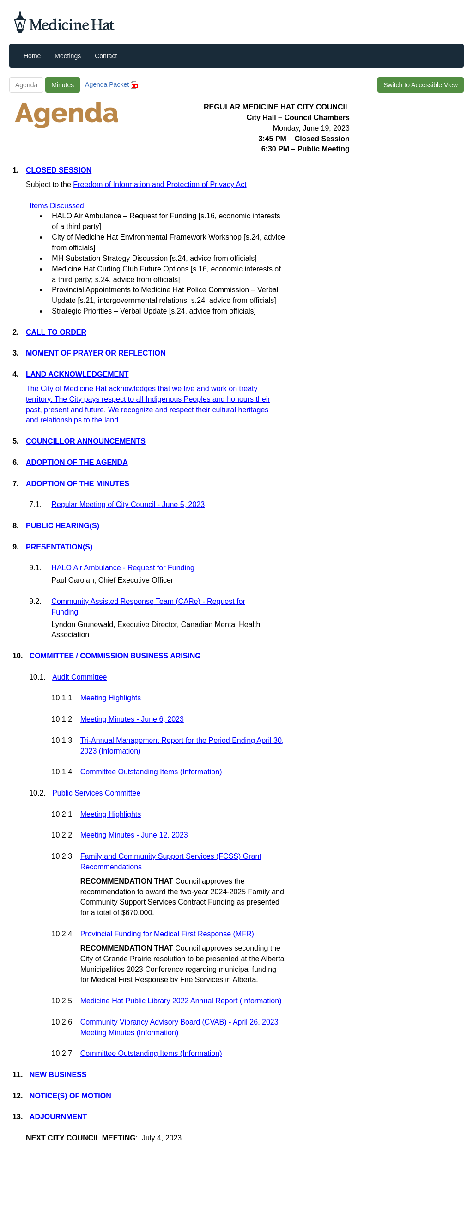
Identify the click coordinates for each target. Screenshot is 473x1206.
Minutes (62, 85)
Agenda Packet (111, 84)
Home (32, 56)
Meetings (68, 56)
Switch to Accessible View (420, 85)
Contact (106, 56)
